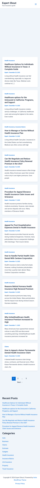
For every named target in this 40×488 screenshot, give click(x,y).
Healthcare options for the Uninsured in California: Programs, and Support (19, 99)
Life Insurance (7, 462)
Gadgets (5, 452)
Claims (7, 346)
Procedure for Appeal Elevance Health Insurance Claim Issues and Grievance (19, 194)
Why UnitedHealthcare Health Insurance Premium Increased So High (19, 319)
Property (5, 465)
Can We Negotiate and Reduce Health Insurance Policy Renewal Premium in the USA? (18, 161)
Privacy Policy (20, 484)
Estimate (5, 448)
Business (5, 441)
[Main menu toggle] (36, 4)
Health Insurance (10, 60)
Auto (3, 438)
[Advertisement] (20, 29)
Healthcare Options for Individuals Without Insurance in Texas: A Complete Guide (19, 66)
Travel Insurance (7, 469)
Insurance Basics (20, 127)
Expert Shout (9, 3)
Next (20, 382)
